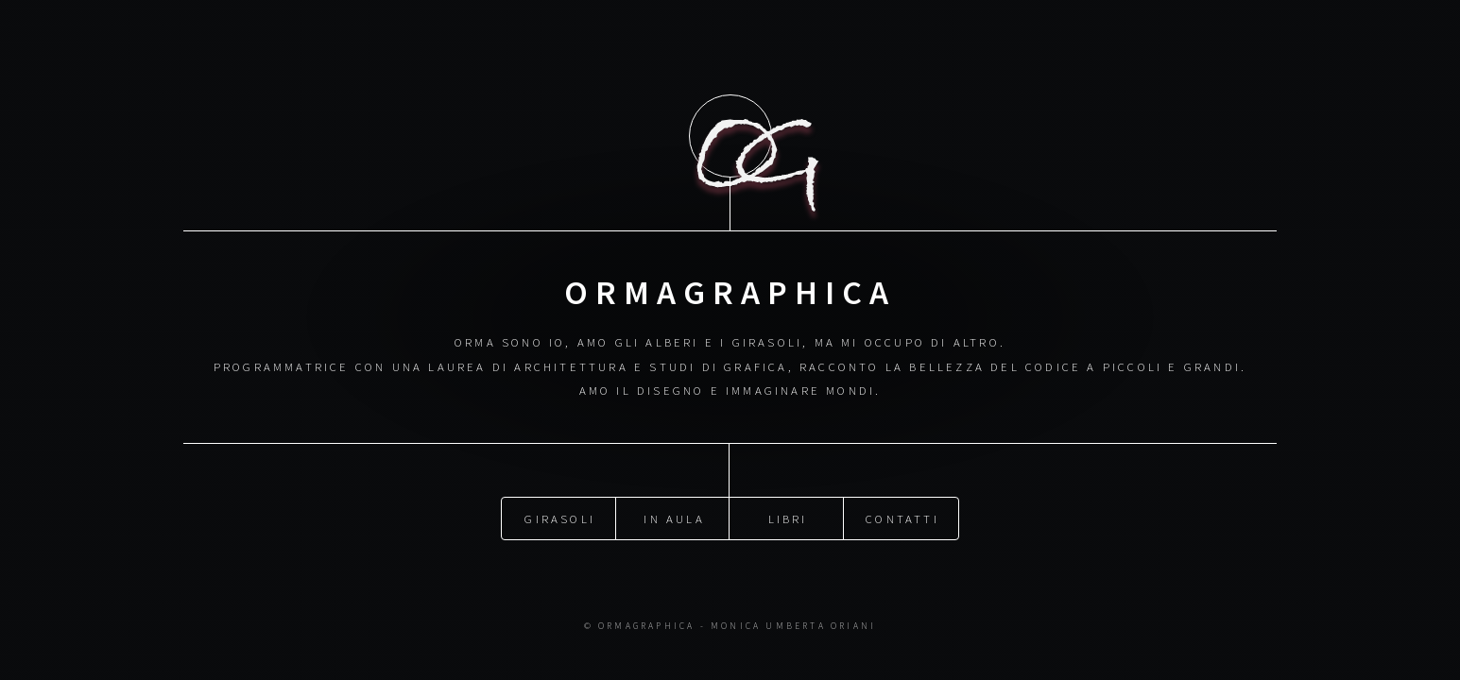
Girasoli (559, 517)
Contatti (902, 517)
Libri (788, 517)
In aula (674, 517)
